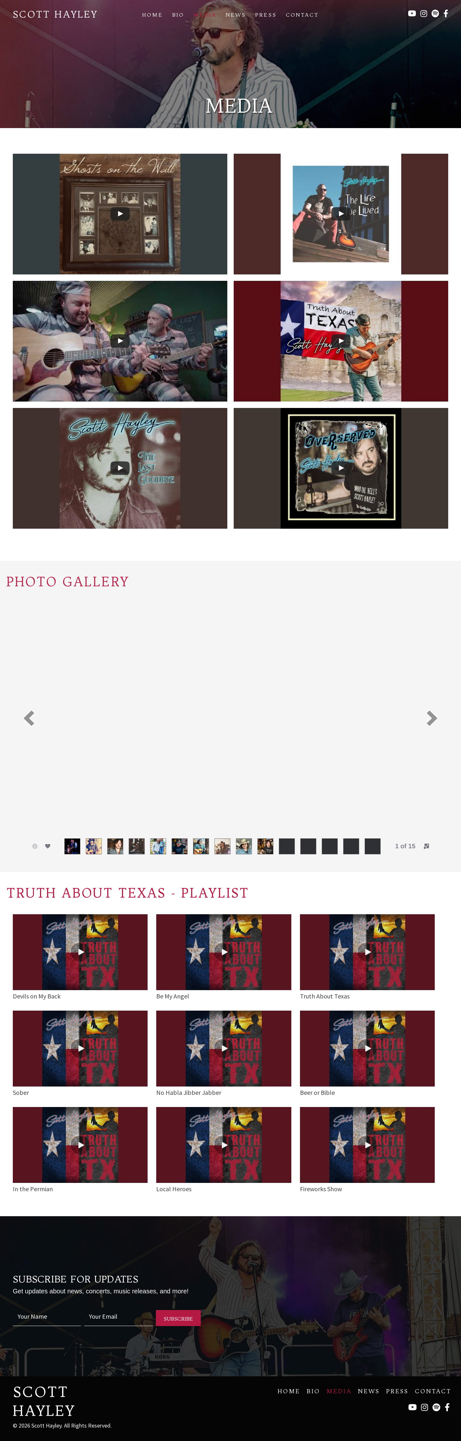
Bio (178, 15)
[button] (29, 718)
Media (204, 15)
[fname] (47, 1318)
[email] (118, 1318)
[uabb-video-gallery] (120, 214)
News (236, 15)
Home (152, 15)
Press (266, 15)
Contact (302, 15)
